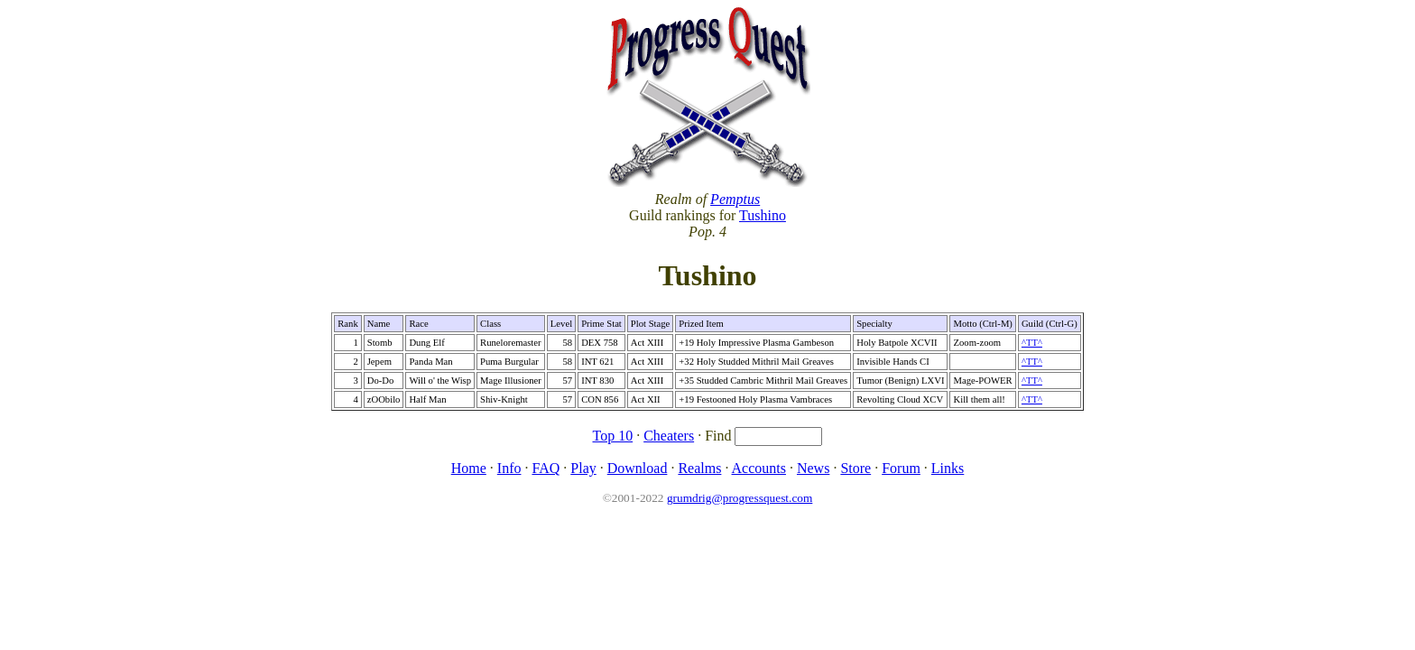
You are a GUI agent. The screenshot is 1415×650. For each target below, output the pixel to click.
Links (947, 468)
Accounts (759, 468)
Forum (901, 468)
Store (855, 468)
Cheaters (668, 435)
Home (468, 468)
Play (583, 468)
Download (637, 468)
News (813, 468)
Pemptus (735, 199)
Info (509, 468)
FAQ (546, 468)
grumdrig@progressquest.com (739, 498)
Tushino (762, 215)
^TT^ (1032, 343)
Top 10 (613, 435)
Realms (699, 468)
